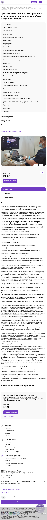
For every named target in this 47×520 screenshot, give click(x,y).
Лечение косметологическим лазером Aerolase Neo (19, 56)
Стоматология (7, 89)
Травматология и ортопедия (12, 92)
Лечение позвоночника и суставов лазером (16, 60)
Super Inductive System (10, 27)
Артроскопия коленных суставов (13, 37)
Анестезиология (8, 34)
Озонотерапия (7, 66)
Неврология (6, 63)
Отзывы (7, 435)
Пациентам (8, 465)
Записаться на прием (23, 502)
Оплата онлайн (9, 449)
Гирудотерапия (7, 43)
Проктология (7, 79)
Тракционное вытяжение (10, 95)
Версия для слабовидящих (12, 497)
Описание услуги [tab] (7, 116)
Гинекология (7, 40)
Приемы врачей (8, 76)
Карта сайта (5, 492)
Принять (43, 513)
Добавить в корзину (10, 180)
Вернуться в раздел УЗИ (11, 131)
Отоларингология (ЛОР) (10, 69)
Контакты (7, 444)
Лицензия (7, 460)
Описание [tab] (8, 189)
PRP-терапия (7, 24)
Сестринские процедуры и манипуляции (15, 85)
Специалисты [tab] (6, 121)
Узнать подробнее (8, 416)
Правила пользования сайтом (10, 489)
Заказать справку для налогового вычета (16, 447)
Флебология (6, 108)
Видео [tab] (7, 193)
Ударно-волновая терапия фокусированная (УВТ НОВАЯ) (21, 102)
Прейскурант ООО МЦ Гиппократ (14, 452)
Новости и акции (9, 430)
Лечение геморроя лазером (11, 53)
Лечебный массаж (8, 47)
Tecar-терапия (7, 31)
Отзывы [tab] (4, 125)
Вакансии (7, 433)
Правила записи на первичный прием (15, 458)
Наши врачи (8, 442)
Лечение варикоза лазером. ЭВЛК (13, 50)
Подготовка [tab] (9, 197)
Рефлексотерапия (8, 82)
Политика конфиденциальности (14, 463)
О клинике (8, 428)
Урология (6, 105)
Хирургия (6, 111)
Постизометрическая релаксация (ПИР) (15, 73)
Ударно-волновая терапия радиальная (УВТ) (17, 98)
